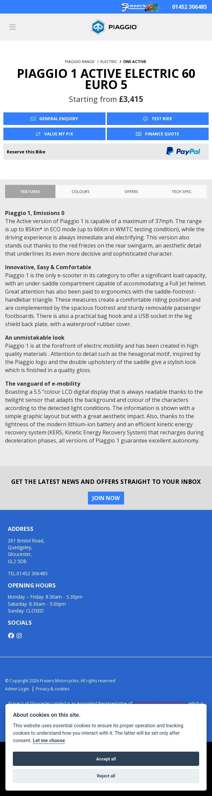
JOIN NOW (106, 498)
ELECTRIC (108, 61)
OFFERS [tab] (131, 191)
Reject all (106, 775)
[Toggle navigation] (12, 27)
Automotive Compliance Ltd (160, 703)
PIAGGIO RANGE (79, 61)
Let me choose (49, 741)
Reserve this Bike (26, 152)
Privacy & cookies (52, 689)
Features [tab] (30, 191)
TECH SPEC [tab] (181, 191)
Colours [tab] (81, 191)
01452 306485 (189, 6)
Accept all (106, 758)
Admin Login (17, 689)
